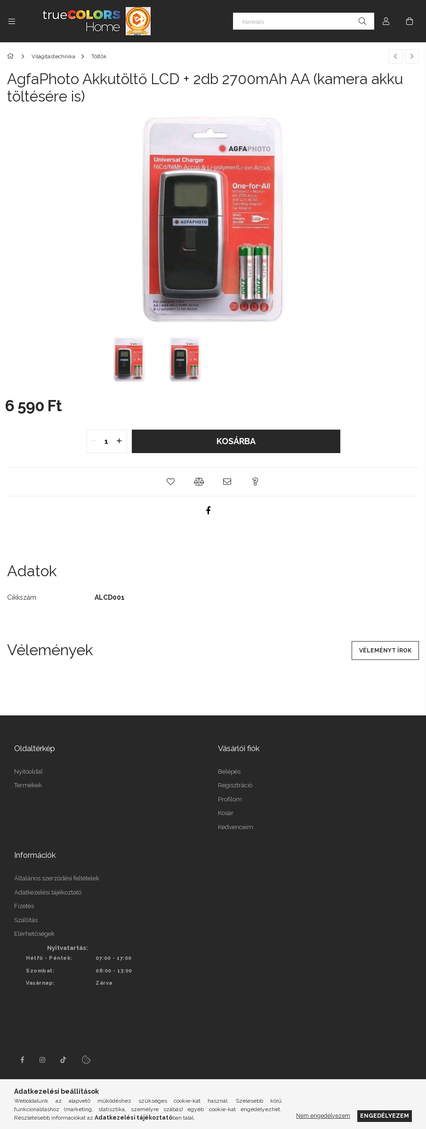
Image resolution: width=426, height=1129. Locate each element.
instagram (43, 1060)
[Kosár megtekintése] (409, 21)
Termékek (28, 785)
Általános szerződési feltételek (56, 878)
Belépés (229, 771)
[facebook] (208, 510)
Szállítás (26, 920)
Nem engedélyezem (323, 1115)
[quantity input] (107, 441)
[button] (170, 482)
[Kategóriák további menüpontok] (12, 21)
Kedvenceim (235, 827)
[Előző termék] (395, 56)
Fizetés (24, 905)
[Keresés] (303, 21)
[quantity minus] (94, 441)
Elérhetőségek (34, 933)
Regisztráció (235, 785)
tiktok (64, 1060)
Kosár (225, 812)
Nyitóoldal (28, 771)
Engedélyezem (384, 1115)
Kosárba (236, 441)
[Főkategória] (12, 56)
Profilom (230, 799)
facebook (22, 1060)
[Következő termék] (412, 56)
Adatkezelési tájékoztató (47, 892)
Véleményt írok (385, 650)
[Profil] (386, 21)
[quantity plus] (120, 441)
